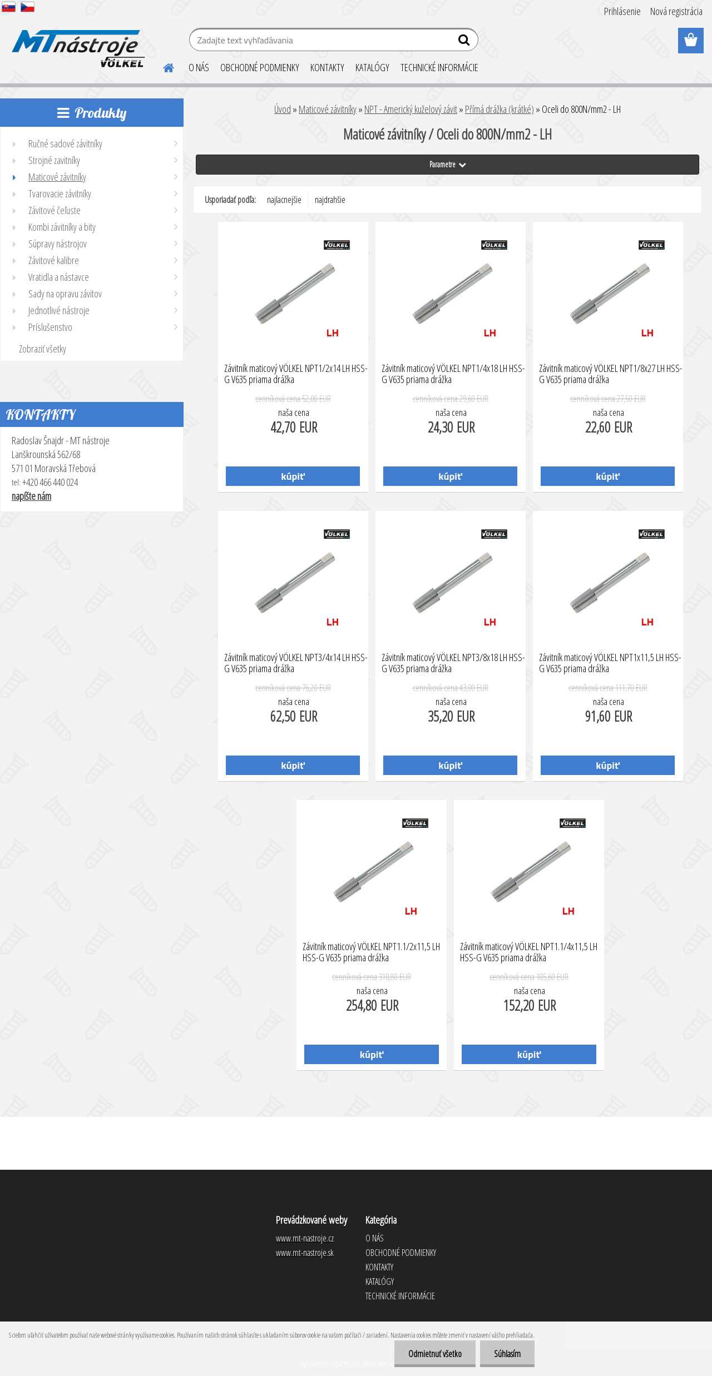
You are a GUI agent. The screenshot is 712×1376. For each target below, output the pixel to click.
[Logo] (76, 41)
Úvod (282, 109)
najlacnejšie (284, 199)
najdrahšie (330, 199)
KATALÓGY (372, 67)
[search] (465, 42)
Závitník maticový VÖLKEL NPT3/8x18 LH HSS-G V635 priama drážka (453, 663)
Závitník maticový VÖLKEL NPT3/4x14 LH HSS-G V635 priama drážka (296, 663)
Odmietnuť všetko (435, 1354)
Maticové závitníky (328, 109)
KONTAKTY (327, 67)
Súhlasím (507, 1354)
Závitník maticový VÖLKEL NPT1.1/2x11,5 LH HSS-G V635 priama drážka (371, 952)
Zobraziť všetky (42, 348)
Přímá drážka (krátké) (499, 109)
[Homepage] (162, 66)
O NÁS (199, 67)
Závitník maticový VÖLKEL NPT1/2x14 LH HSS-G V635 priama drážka (296, 374)
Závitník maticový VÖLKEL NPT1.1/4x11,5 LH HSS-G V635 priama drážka (528, 952)
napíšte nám (31, 496)
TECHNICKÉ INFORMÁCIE (439, 67)
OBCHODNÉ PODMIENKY (259, 67)
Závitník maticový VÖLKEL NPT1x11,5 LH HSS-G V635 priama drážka (610, 663)
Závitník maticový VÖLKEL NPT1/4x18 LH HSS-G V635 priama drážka (453, 374)
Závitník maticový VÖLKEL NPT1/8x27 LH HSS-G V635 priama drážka (611, 374)
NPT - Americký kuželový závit (410, 109)
